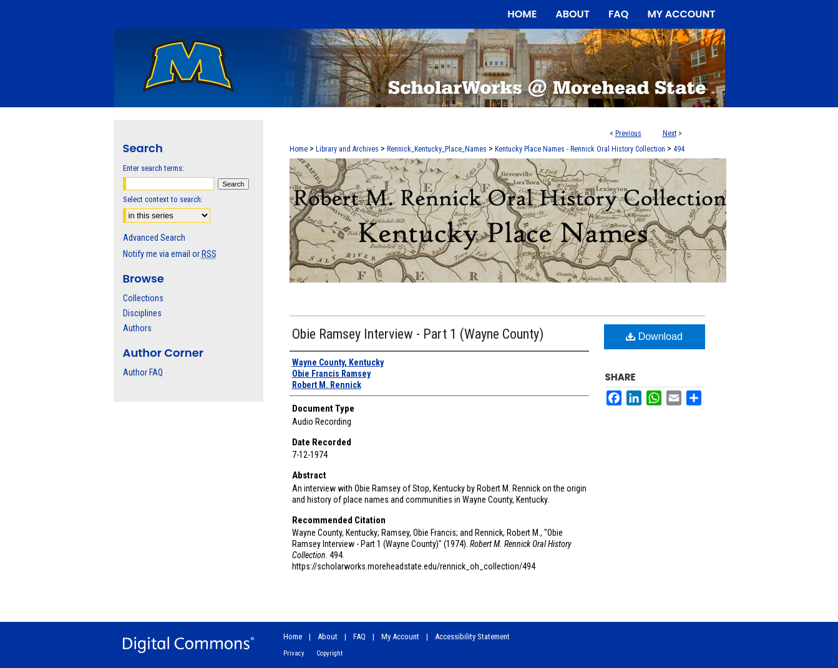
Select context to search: (163, 199)
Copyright (329, 653)
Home (299, 149)
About (328, 636)
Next (669, 133)
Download (654, 336)
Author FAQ (143, 372)
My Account (400, 636)
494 (679, 149)
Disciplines (142, 313)
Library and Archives (347, 149)
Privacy (294, 653)
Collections (143, 298)
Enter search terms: (153, 168)
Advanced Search (154, 238)
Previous (628, 133)
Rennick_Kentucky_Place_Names (437, 149)
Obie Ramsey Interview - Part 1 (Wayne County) (417, 334)
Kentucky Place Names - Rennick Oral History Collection (580, 149)
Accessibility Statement (472, 636)
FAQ (359, 636)
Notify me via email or (170, 254)
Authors (137, 328)
